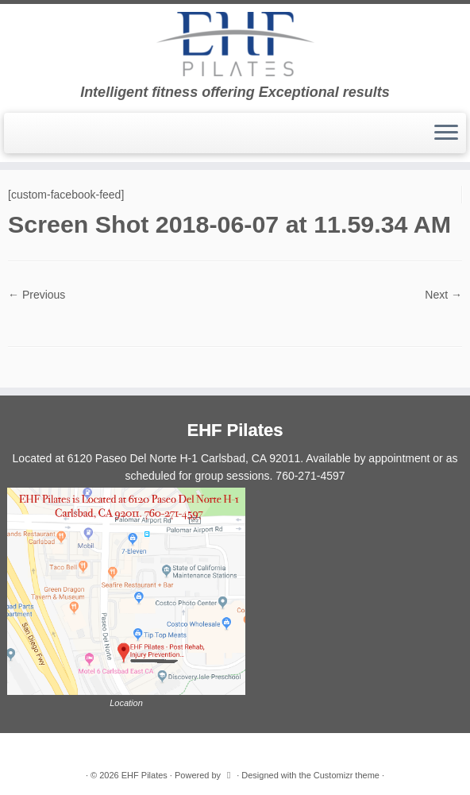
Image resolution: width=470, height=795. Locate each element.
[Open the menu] (446, 133)
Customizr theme (346, 775)
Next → (443, 294)
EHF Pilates (144, 775)
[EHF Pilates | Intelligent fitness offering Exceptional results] (235, 44)
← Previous (36, 294)
